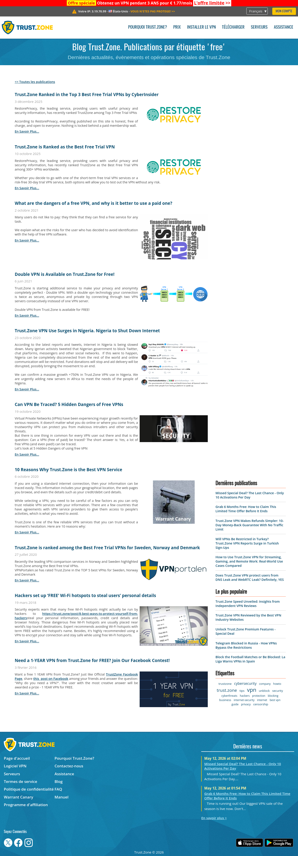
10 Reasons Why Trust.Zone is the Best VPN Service (68, 470)
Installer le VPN (201, 27)
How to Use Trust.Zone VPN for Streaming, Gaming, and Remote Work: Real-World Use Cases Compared (249, 561)
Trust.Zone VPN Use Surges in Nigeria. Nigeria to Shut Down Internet (87, 331)
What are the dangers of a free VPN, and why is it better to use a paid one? (93, 203)
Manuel (62, 797)
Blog (59, 781)
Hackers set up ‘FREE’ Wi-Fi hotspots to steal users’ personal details (85, 595)
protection (258, 696)
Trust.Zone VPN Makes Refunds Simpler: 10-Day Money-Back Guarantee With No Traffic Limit (249, 525)
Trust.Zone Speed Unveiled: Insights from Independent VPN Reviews (247, 603)
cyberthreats (229, 696)
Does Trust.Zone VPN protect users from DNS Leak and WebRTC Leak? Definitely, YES (249, 577)
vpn (251, 689)
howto (277, 684)
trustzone (225, 684)
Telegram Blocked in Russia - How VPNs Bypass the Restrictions (246, 645)
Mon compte (284, 11)
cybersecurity (245, 683)
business (225, 700)
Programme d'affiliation (26, 804)
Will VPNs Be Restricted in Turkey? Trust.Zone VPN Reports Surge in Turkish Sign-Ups (247, 543)
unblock (264, 691)
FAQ (58, 789)
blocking (273, 696)
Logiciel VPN (15, 765)
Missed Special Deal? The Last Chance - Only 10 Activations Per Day (249, 495)
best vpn (275, 700)
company (264, 684)
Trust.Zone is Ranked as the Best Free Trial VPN (65, 147)
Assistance (283, 27)
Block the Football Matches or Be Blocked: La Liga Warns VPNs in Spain (250, 659)
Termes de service (20, 781)
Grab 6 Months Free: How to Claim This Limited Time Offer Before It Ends (245, 509)
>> (212, 3)
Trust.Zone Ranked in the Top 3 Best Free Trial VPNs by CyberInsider (87, 94)
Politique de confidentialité (29, 789)
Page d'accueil (17, 758)
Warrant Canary (18, 797)
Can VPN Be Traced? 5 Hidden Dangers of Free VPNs (69, 404)
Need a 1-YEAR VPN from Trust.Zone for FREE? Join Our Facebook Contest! (92, 660)
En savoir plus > (214, 818)
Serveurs (259, 27)
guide (234, 704)
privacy (246, 704)
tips (242, 691)
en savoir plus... (27, 131)
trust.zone (227, 690)
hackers (244, 696)
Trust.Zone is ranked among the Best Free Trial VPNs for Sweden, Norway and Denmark (107, 548)
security (277, 691)
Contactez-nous (69, 765)
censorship (260, 704)
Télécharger (233, 27)
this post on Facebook (50, 678)
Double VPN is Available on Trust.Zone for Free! (64, 274)
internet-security (244, 700)
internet (262, 700)
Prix (177, 27)
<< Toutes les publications (35, 82)
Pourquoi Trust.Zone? (147, 27)
